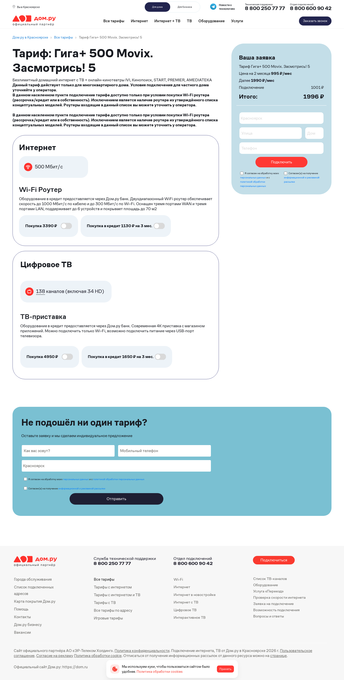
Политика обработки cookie (74, 654)
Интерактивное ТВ (190, 617)
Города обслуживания (32, 579)
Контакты (22, 616)
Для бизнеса (185, 7)
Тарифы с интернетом (112, 586)
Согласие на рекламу (32, 654)
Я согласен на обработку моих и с (86, 479)
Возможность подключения (276, 609)
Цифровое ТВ (185, 609)
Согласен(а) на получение (301, 177)
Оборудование (211, 21)
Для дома (157, 7)
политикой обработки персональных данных (118, 479)
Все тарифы (113, 21)
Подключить (281, 162)
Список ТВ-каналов (270, 578)
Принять (225, 669)
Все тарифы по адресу (113, 609)
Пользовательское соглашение (299, 649)
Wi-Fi (178, 579)
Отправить (116, 498)
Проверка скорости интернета (279, 597)
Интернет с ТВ (186, 602)
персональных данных (253, 177)
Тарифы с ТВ (104, 602)
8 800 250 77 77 (112, 563)
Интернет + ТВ (167, 21)
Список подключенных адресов (33, 590)
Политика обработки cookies (160, 671)
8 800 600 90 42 (310, 8)
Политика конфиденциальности (138, 649)
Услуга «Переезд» (268, 591)
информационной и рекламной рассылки (81, 488)
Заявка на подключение (273, 603)
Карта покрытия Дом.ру (34, 600)
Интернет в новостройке (195, 594)
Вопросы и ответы (268, 616)
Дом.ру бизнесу (27, 623)
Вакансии (22, 631)
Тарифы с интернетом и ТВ (116, 594)
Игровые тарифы (108, 617)
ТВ (189, 21)
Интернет (139, 21)
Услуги (237, 21)
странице (250, 654)
